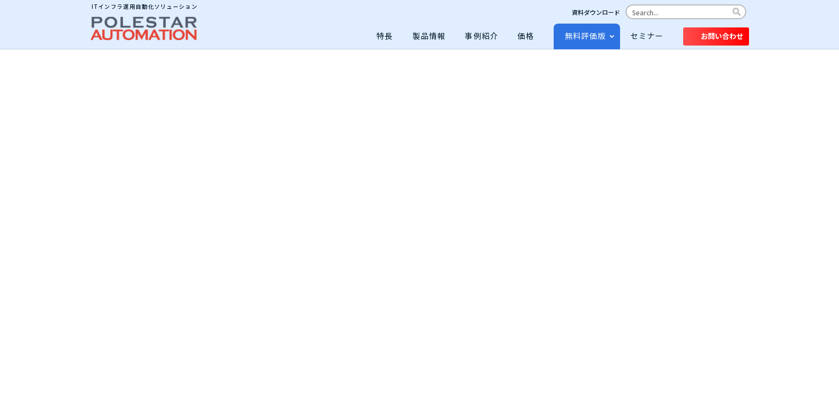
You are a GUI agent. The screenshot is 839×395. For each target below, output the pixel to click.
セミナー (647, 35)
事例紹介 (481, 35)
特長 (384, 35)
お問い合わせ (722, 36)
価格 (525, 35)
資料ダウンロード (596, 12)
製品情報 (429, 35)
